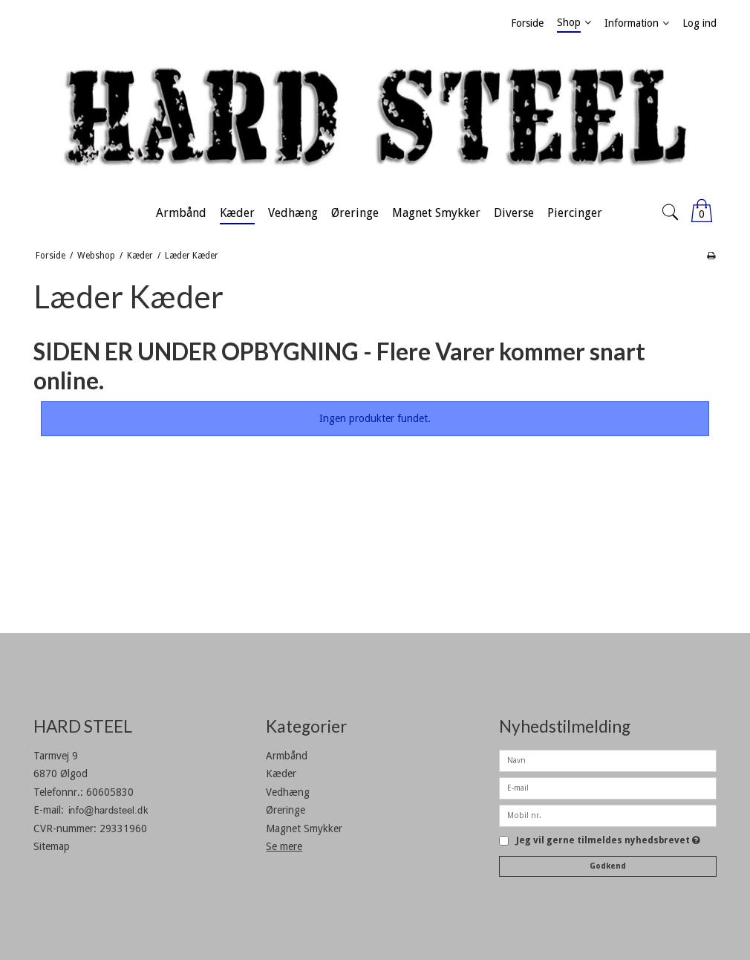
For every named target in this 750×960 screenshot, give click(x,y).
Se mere (284, 846)
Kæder (281, 773)
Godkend (608, 866)
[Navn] (608, 760)
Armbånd (286, 756)
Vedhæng (288, 792)
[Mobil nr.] (608, 815)
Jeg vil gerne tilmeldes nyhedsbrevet (608, 841)
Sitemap (51, 846)
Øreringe (285, 810)
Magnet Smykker (304, 828)
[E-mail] (608, 788)
